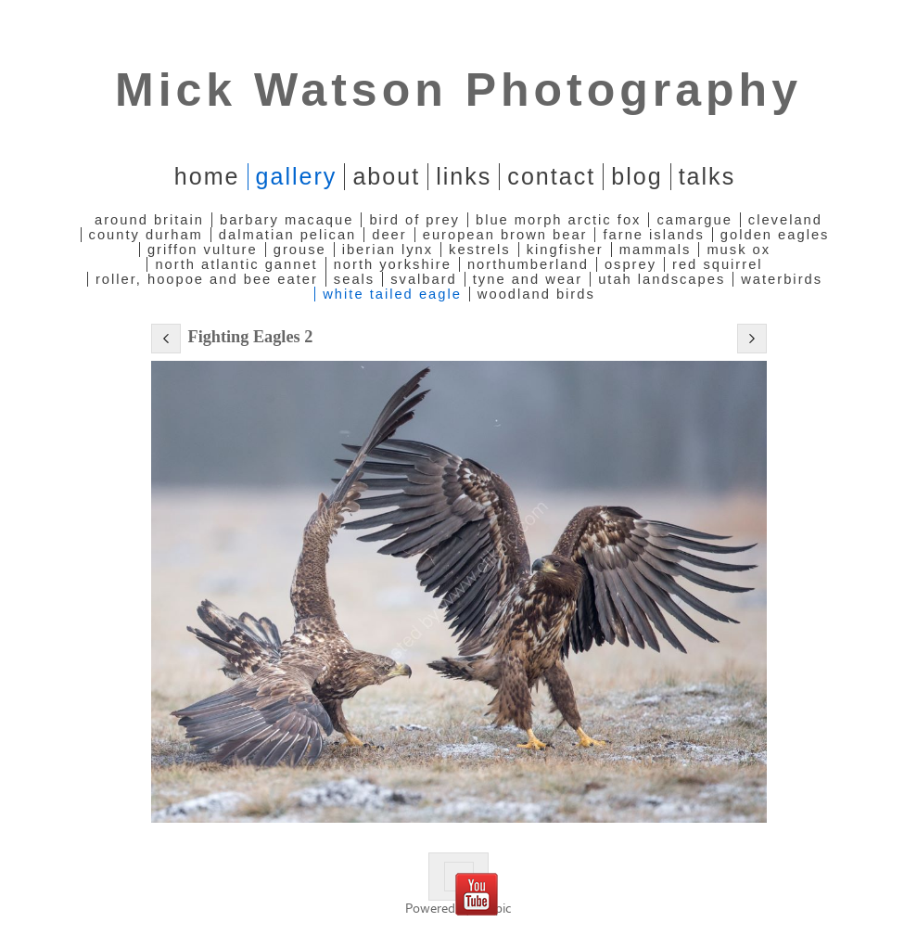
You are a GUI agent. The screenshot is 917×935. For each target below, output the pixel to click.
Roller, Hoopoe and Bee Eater (207, 279)
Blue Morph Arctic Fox (558, 219)
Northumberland (528, 264)
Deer (389, 234)
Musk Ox (739, 249)
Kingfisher (565, 249)
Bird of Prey (414, 219)
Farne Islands (653, 234)
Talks (707, 176)
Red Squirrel (717, 264)
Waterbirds (781, 279)
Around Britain (149, 219)
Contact (551, 176)
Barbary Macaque (286, 219)
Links (463, 176)
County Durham (146, 234)
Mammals (655, 249)
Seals (354, 279)
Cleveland (785, 219)
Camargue (694, 219)
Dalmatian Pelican (287, 234)
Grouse (300, 249)
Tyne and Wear (527, 279)
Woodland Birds (536, 294)
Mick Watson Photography (458, 90)
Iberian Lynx (387, 249)
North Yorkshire (393, 264)
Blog (636, 176)
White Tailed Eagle (392, 294)
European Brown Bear (505, 234)
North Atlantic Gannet (236, 264)
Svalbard (423, 279)
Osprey (630, 264)
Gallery (297, 176)
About (386, 176)
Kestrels (480, 249)
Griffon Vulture (202, 249)
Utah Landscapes (661, 279)
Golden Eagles (775, 234)
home (207, 176)
